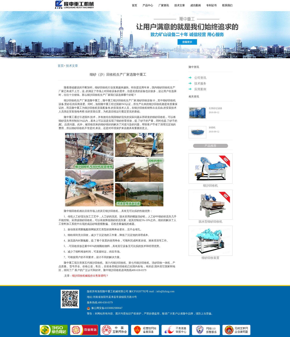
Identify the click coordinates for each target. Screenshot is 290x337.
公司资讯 (197, 77)
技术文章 (179, 5)
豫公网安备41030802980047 (106, 308)
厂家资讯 (164, 5)
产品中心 (148, 5)
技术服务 (197, 83)
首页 (134, 5)
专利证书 (211, 5)
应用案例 (197, 89)
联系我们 (227, 5)
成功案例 (195, 5)
